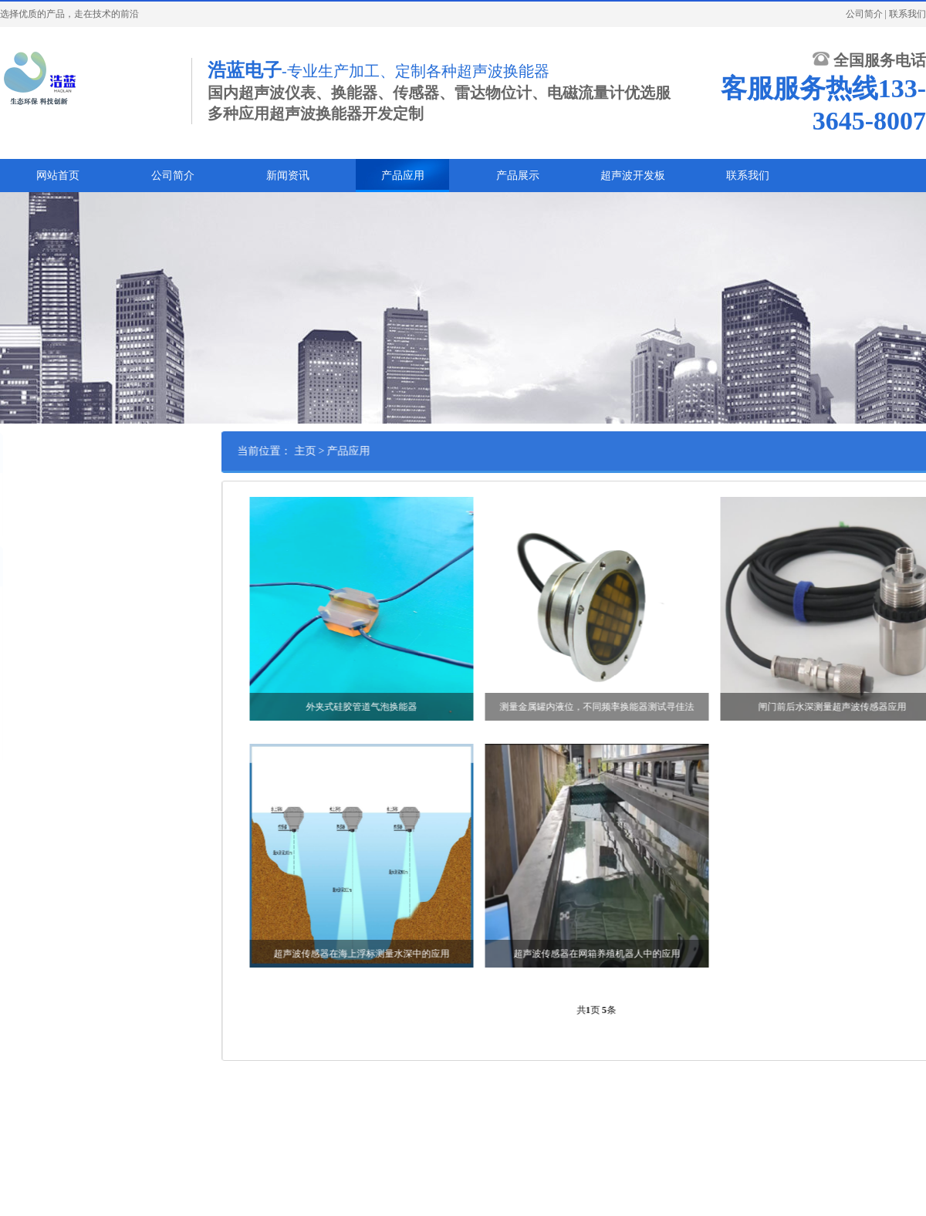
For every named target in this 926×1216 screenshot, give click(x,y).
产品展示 (517, 175)
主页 (355, 451)
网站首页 (57, 175)
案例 (14, 516)
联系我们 (907, 13)
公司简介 (864, 13)
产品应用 (402, 175)
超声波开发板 (632, 175)
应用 (14, 492)
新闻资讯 (287, 175)
